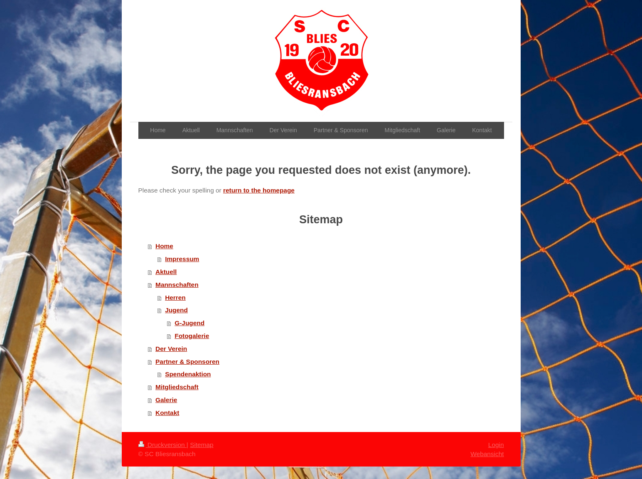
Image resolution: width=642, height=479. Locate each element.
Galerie (166, 399)
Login (496, 444)
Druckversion (162, 444)
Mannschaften (176, 284)
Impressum (182, 258)
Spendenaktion (188, 374)
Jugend (176, 310)
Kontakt (167, 412)
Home (164, 245)
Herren (175, 297)
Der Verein (171, 348)
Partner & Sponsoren (187, 361)
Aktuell (166, 271)
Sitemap (201, 444)
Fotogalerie (192, 335)
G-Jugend (189, 322)
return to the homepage (259, 190)
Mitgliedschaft (176, 386)
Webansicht (487, 453)
